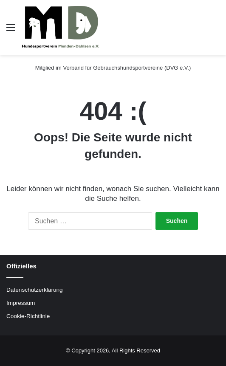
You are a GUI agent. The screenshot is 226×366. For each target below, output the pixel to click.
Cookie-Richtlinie (28, 316)
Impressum (20, 303)
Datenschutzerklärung (34, 290)
